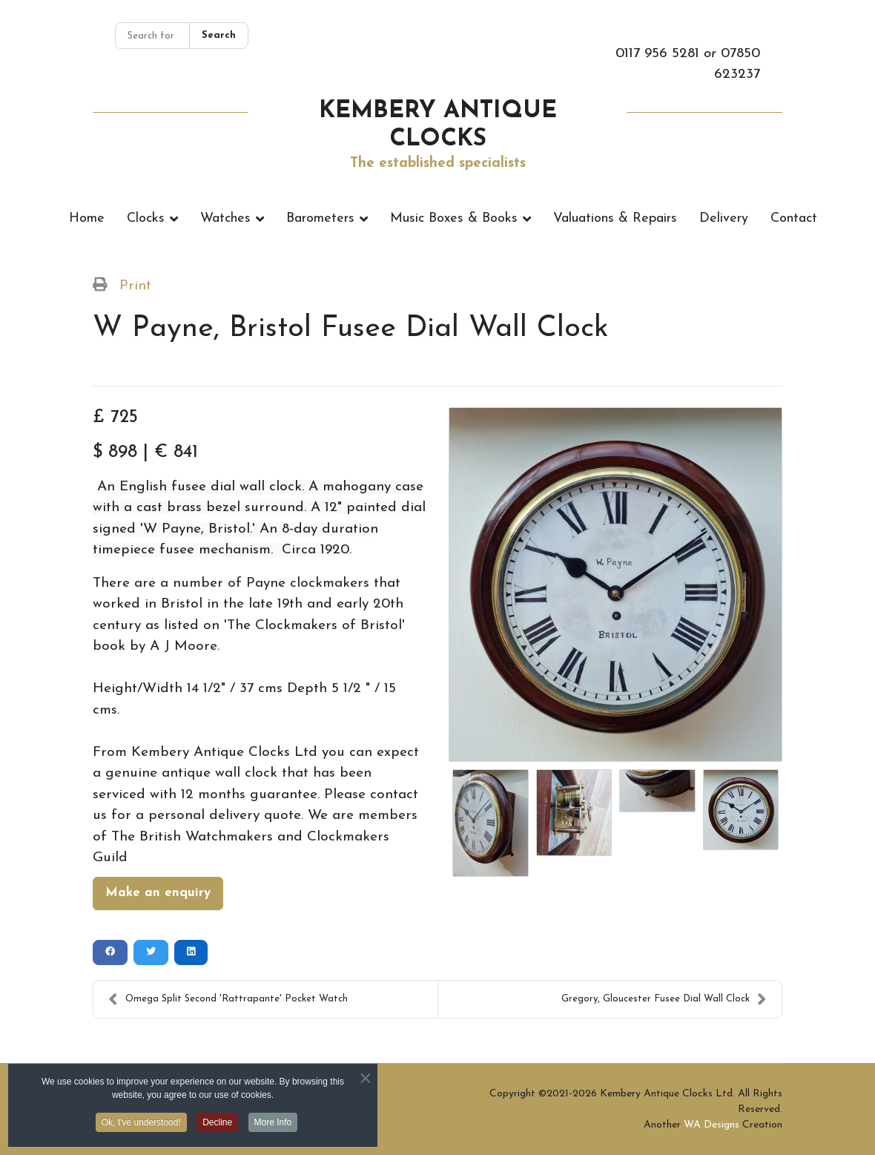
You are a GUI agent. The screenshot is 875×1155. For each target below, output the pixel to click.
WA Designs (711, 1125)
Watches (225, 218)
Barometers (320, 218)
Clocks (146, 218)
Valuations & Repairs (615, 218)
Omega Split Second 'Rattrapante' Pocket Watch (228, 999)
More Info (273, 1126)
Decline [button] (217, 1126)
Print (135, 286)
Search (219, 35)
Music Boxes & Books (454, 218)
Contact (793, 218)
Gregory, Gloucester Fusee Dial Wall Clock (664, 999)
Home (87, 218)
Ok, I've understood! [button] (141, 1126)
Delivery (723, 218)
